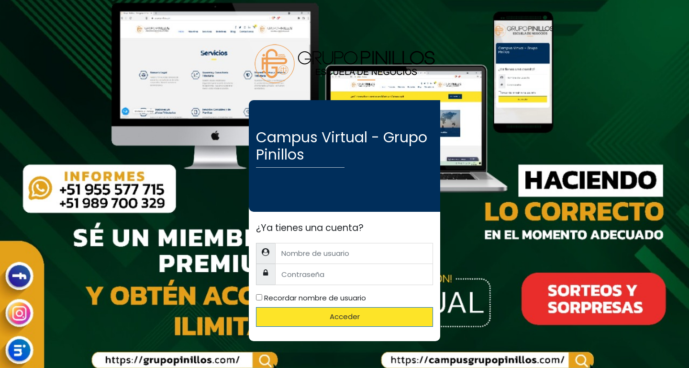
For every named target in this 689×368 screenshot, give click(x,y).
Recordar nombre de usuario (315, 298)
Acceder (345, 316)
